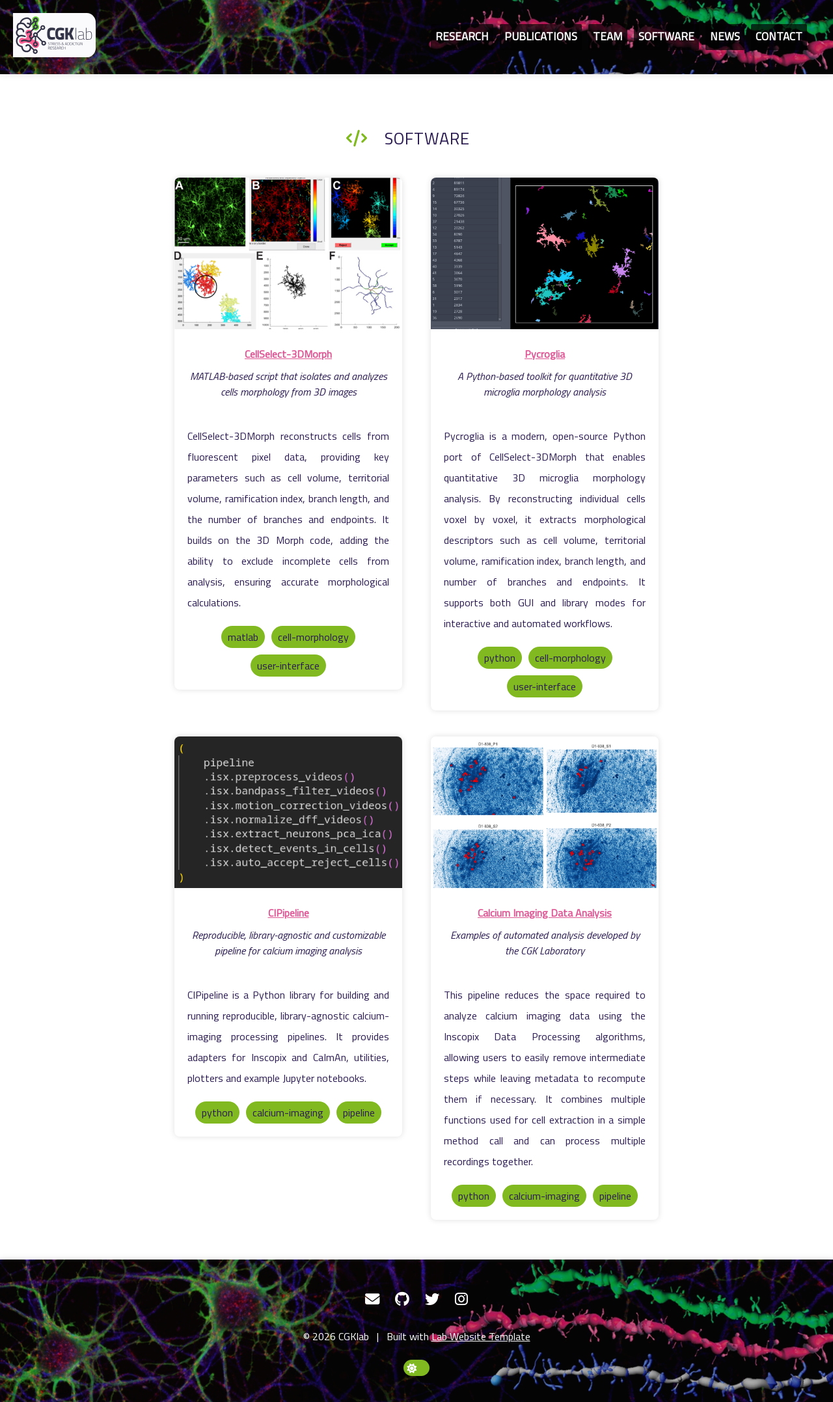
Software (666, 36)
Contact (779, 36)
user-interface (288, 665)
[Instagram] (461, 1299)
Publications (540, 36)
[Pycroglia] (545, 255)
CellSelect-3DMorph (288, 354)
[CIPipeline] (288, 814)
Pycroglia (545, 354)
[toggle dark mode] (416, 1368)
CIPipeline (288, 913)
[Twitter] (432, 1299)
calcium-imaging (288, 1112)
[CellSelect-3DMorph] (288, 255)
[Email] (372, 1299)
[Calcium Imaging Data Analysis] (545, 814)
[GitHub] (402, 1299)
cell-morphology (313, 637)
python (499, 658)
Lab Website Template (480, 1336)
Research (462, 36)
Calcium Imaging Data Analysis (545, 913)
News (725, 36)
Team (608, 36)
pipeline (359, 1112)
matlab (243, 637)
